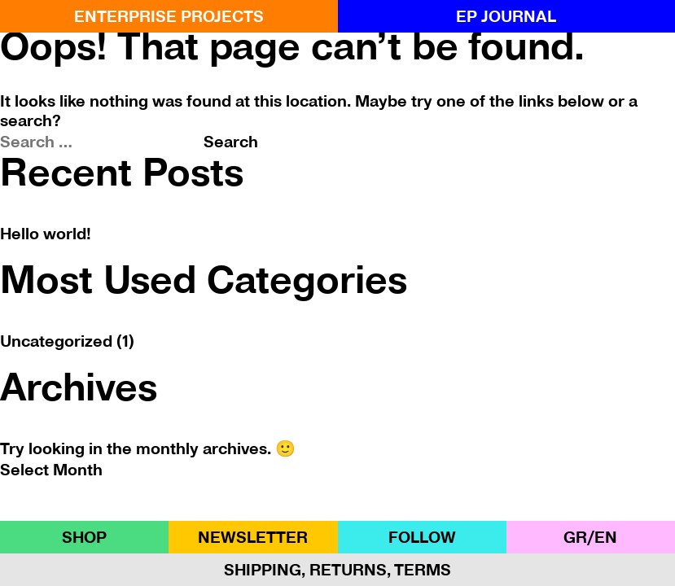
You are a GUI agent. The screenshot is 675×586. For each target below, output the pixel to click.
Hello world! (45, 233)
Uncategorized (56, 341)
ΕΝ (605, 537)
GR (575, 537)
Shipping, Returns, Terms (337, 569)
